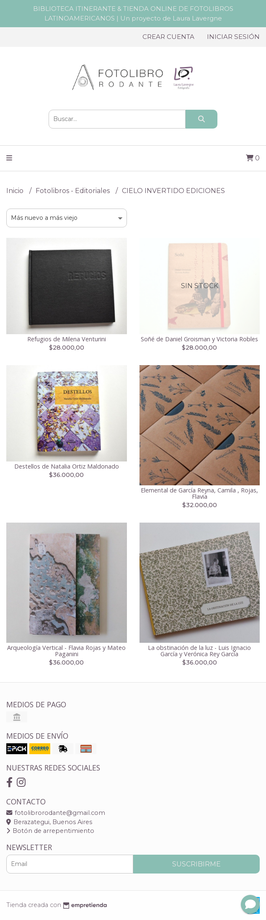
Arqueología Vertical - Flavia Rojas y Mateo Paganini (66, 650)
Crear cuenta (168, 37)
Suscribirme (196, 864)
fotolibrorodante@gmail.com (55, 813)
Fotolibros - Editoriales (73, 191)
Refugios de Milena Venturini (66, 339)
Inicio (15, 191)
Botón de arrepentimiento (50, 831)
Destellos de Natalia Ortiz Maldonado (66, 466)
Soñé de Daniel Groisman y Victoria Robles (199, 339)
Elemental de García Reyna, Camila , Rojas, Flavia (199, 493)
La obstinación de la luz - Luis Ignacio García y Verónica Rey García (199, 650)
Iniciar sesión (233, 37)
